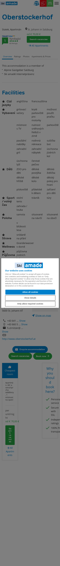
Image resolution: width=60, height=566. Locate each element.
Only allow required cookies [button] (30, 303)
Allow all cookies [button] (30, 292)
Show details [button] (30, 298)
